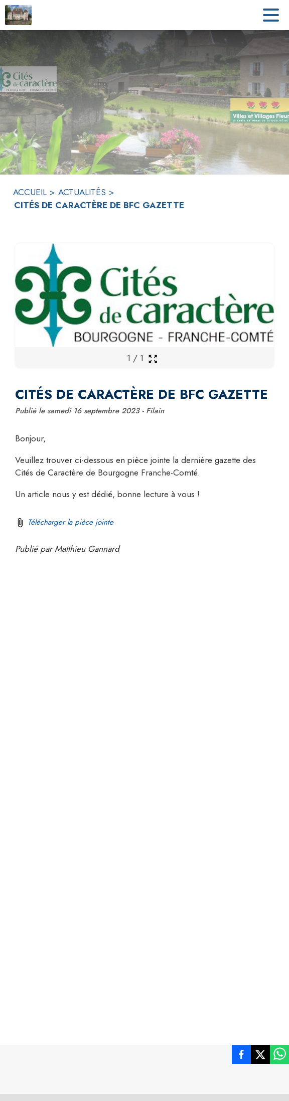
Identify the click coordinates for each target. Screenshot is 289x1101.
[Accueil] (18, 15)
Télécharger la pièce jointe (70, 522)
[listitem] (241, 1056)
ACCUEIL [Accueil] (30, 192)
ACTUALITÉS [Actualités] (82, 192)
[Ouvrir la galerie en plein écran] (152, 359)
